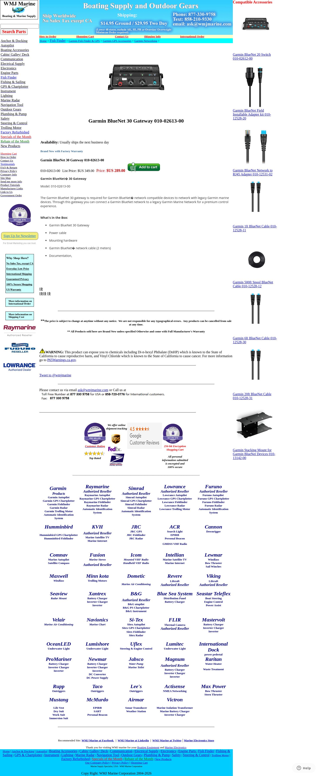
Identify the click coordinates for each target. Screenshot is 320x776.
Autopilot (41, 751)
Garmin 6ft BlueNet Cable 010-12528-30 (255, 338)
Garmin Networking (145, 40)
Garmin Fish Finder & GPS (84, 40)
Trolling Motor (220, 755)
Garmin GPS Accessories (117, 40)
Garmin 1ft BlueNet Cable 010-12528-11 (255, 226)
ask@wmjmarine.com (93, 390)
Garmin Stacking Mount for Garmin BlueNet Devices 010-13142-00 (255, 452)
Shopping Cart (139, 762)
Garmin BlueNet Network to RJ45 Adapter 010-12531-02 (255, 170)
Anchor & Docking (23, 751)
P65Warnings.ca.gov (61, 360)
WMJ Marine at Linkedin (133, 740)
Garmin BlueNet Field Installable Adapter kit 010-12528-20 (255, 113)
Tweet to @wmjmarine (55, 375)
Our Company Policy (97, 762)
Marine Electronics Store (199, 740)
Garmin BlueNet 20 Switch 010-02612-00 (255, 55)
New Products (163, 759)
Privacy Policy (120, 762)
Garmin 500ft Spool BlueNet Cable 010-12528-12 (255, 282)
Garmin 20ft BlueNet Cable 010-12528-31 (255, 394)
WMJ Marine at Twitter (167, 740)
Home (43, 40)
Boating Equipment (148, 747)
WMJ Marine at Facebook (98, 740)
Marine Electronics (175, 747)
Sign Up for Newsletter (19, 236)
